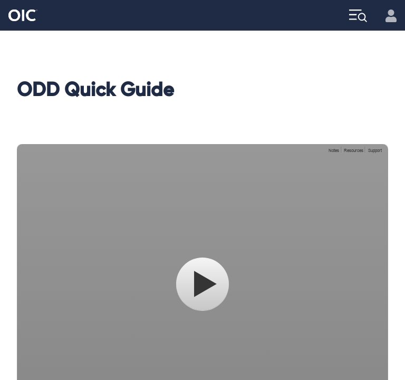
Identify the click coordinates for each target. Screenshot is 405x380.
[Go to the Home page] (22, 16)
